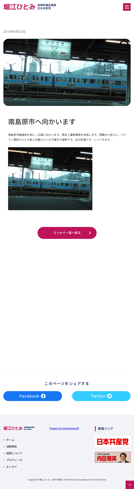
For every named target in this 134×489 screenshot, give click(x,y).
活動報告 (11, 446)
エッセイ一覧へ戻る (67, 233)
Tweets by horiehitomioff (64, 428)
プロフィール (14, 460)
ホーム (10, 440)
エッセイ (11, 466)
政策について (14, 453)
